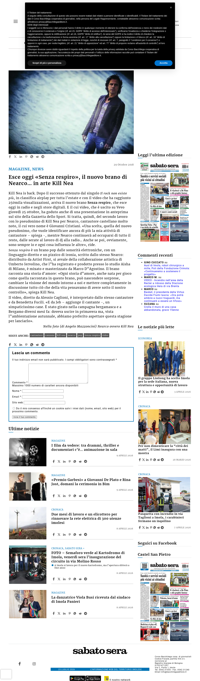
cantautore (36, 335)
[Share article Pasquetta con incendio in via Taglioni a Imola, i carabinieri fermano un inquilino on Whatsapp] (155, 527)
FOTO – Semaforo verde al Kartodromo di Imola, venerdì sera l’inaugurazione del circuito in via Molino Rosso (88, 557)
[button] (170, 7)
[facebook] (9, 156)
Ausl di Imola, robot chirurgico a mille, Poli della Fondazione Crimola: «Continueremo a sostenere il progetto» (167, 270)
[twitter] (15, 156)
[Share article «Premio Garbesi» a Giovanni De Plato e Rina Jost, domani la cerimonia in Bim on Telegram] (86, 495)
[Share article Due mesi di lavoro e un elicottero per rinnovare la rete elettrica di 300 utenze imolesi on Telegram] (86, 534)
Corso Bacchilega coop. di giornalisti (173, 657)
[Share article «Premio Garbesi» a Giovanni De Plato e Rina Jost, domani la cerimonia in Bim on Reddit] (80, 495)
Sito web (17, 402)
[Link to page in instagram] (34, 664)
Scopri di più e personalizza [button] (46, 63)
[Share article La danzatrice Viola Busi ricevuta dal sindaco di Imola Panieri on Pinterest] (70, 613)
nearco (72, 335)
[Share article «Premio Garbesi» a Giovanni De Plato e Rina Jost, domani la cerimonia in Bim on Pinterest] (70, 495)
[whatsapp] (31, 156)
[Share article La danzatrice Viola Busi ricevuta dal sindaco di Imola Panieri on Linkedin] (65, 613)
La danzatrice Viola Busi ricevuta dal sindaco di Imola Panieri (90, 599)
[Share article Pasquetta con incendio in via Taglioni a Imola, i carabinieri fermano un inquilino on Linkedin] (148, 527)
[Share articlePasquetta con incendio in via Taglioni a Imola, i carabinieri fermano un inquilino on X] (144, 527)
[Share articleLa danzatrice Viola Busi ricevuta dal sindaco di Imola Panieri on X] (59, 613)
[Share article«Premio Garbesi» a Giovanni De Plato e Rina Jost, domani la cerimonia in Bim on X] (59, 495)
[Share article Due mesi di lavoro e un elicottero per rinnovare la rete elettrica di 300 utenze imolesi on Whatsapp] (75, 534)
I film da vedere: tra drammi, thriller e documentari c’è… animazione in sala (85, 447)
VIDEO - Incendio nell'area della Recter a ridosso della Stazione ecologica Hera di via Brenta (163, 283)
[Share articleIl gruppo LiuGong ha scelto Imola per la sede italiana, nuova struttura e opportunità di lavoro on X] (144, 391)
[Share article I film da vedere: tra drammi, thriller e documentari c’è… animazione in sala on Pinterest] (70, 461)
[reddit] (37, 156)
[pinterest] (26, 156)
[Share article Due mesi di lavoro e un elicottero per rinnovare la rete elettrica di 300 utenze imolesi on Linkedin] (65, 534)
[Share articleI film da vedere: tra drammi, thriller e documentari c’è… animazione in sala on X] (59, 461)
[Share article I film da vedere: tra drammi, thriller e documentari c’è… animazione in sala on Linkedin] (65, 461)
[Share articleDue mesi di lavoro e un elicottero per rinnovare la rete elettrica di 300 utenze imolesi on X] (59, 534)
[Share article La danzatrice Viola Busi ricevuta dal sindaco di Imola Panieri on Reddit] (80, 613)
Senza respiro (92, 335)
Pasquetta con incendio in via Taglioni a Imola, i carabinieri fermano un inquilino (161, 517)
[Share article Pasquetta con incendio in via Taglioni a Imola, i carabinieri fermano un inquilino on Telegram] (163, 527)
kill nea (61, 335)
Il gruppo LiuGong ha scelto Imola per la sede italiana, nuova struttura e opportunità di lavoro (164, 381)
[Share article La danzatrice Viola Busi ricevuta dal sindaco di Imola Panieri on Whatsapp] (75, 613)
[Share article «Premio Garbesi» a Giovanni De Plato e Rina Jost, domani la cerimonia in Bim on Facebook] (54, 495)
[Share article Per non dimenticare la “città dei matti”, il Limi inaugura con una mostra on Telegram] (163, 459)
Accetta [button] (164, 63)
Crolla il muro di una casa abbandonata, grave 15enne (161, 308)
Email (16, 396)
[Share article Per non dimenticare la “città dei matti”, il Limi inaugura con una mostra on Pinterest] (151, 459)
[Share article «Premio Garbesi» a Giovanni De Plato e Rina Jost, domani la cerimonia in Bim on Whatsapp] (75, 495)
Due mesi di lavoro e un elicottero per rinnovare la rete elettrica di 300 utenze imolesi (86, 518)
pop (80, 335)
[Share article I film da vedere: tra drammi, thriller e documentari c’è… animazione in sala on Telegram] (86, 461)
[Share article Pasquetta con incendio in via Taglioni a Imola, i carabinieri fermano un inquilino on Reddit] (159, 527)
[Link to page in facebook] (20, 664)
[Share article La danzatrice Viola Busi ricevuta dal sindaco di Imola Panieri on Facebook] (54, 613)
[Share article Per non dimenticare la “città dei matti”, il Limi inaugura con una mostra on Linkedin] (148, 459)
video (105, 335)
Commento (20, 382)
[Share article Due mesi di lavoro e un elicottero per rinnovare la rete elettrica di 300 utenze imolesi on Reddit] (80, 534)
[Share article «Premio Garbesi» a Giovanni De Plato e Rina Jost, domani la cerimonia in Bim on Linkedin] (65, 495)
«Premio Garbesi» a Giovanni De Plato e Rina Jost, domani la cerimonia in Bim (91, 482)
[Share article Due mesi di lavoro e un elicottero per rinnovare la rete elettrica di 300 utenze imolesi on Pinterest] (70, 534)
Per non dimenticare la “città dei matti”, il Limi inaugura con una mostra (163, 449)
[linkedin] (20, 156)
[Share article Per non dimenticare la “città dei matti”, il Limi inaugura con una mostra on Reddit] (159, 459)
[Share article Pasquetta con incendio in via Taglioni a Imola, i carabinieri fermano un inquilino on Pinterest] (151, 527)
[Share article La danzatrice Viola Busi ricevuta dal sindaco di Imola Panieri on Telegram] (86, 613)
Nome (16, 390)
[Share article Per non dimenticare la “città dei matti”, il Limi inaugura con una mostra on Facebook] (140, 459)
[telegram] (42, 156)
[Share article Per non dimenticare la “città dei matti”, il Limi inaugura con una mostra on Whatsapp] (155, 459)
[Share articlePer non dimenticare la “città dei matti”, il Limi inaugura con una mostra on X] (144, 459)
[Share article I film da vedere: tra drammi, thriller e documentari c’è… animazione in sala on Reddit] (80, 461)
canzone (50, 335)
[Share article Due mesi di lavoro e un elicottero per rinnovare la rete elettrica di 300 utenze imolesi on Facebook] (54, 534)
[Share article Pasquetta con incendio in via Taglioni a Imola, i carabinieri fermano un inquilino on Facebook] (140, 527)
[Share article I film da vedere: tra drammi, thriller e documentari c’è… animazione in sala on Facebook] (54, 461)
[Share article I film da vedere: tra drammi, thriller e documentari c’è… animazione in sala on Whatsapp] (75, 461)
